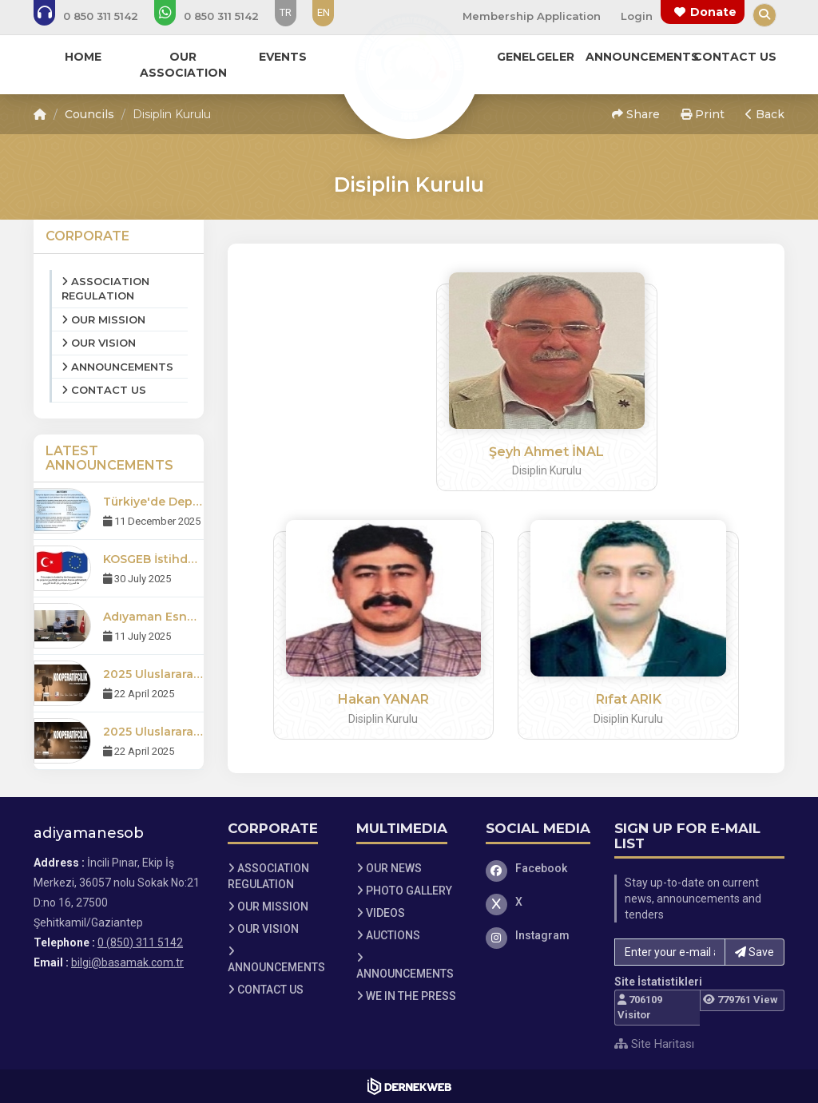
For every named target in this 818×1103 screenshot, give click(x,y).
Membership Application (532, 16)
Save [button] (754, 952)
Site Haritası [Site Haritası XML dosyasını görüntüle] (654, 1044)
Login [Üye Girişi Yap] (637, 16)
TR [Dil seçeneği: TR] (286, 12)
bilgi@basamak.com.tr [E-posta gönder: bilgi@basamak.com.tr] (127, 962)
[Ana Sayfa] (409, 67)
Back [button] (764, 114)
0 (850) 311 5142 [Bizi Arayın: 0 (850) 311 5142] (140, 942)
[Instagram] (538, 935)
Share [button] (636, 114)
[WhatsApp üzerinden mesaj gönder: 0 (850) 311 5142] (217, 16)
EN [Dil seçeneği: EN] (323, 12)
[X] (538, 902)
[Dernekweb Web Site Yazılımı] (409, 1086)
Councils (89, 114)
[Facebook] (538, 868)
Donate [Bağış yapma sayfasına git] (713, 12)
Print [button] (703, 114)
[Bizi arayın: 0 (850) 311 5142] (96, 16)
